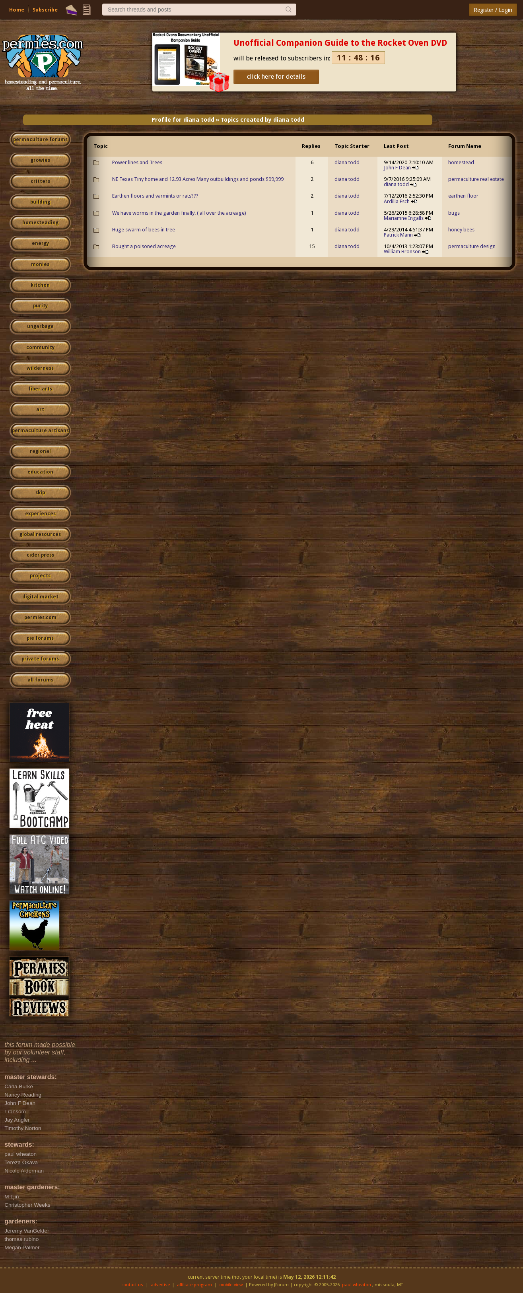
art (40, 409)
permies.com (40, 617)
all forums (40, 680)
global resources (40, 534)
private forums (40, 659)
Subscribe (45, 10)
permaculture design (472, 246)
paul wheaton (356, 1284)
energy (40, 243)
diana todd (347, 162)
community (40, 347)
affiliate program (194, 1284)
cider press (40, 555)
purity (40, 306)
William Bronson (402, 251)
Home (16, 10)
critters (40, 181)
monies (40, 264)
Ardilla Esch (397, 201)
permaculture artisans (40, 430)
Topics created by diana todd (262, 119)
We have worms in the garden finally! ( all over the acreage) (179, 213)
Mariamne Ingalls (404, 218)
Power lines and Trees (137, 162)
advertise (160, 1284)
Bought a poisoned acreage (144, 246)
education (40, 472)
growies (40, 160)
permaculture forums (40, 139)
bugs (454, 213)
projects (40, 576)
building (40, 202)
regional (40, 451)
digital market (40, 597)
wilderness (40, 368)
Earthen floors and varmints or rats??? (155, 196)
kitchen (40, 285)
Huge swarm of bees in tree (143, 230)
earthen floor (463, 196)
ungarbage (40, 326)
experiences (40, 513)
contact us (132, 1284)
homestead (461, 162)
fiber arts (40, 389)
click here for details (276, 76)
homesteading (40, 222)
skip (40, 492)
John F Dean (397, 168)
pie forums (40, 638)
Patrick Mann (398, 235)
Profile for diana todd (183, 119)
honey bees (461, 230)
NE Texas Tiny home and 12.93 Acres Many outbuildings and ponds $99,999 (198, 179)
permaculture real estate (476, 179)
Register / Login (493, 10)
